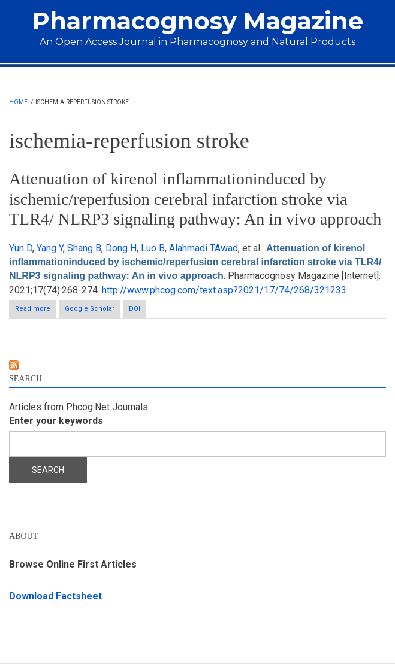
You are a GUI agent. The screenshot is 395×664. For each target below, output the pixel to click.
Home (18, 102)
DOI (134, 309)
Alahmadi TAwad (203, 248)
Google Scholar (89, 309)
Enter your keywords (56, 420)
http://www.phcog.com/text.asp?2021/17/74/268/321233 (224, 290)
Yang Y (50, 248)
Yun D (20, 248)
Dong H (121, 248)
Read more (35, 311)
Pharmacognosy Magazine (197, 20)
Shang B (84, 248)
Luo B (153, 248)
